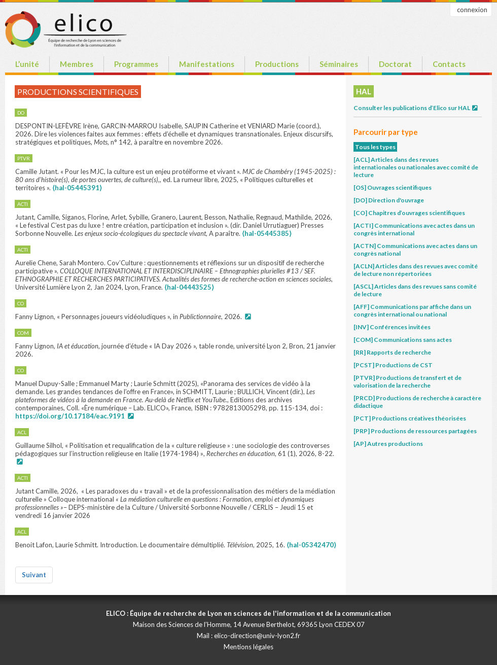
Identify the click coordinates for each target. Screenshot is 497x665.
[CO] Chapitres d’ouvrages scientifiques (409, 213)
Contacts (449, 63)
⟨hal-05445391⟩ (77, 188)
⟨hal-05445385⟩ (267, 233)
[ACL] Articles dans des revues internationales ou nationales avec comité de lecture (415, 167)
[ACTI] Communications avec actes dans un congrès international (414, 229)
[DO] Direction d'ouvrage (388, 200)
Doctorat (395, 63)
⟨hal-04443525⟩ (189, 287)
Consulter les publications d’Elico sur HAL (416, 108)
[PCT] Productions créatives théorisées (409, 418)
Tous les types (375, 147)
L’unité (27, 63)
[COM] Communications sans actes (402, 339)
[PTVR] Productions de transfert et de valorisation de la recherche (407, 381)
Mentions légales (248, 647)
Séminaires (339, 63)
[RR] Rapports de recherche (392, 352)
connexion (472, 10)
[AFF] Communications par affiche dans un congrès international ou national (412, 310)
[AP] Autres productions (388, 443)
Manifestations (206, 63)
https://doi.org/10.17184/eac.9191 (70, 416)
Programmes (136, 63)
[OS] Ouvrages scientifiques (392, 187)
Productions (277, 63)
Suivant (34, 575)
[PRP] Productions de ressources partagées (415, 431)
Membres (76, 63)
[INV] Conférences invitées (392, 327)
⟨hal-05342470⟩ (311, 545)
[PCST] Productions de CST (393, 365)
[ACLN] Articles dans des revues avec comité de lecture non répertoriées (415, 269)
